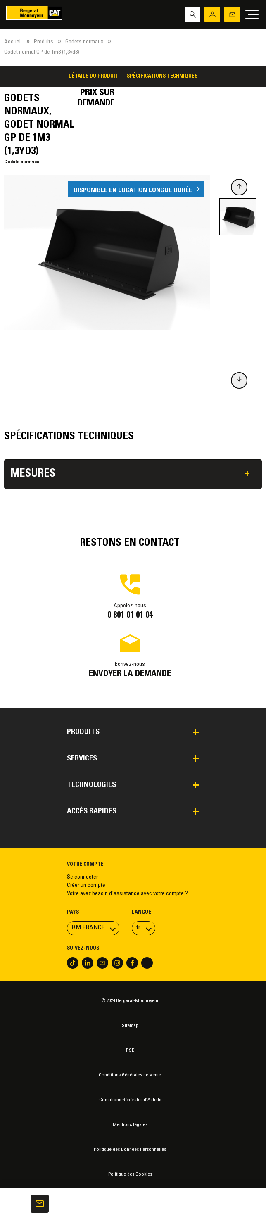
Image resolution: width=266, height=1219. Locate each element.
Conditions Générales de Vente (130, 1075)
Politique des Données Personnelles (130, 1149)
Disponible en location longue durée (133, 190)
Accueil (13, 42)
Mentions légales (130, 1124)
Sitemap (130, 1025)
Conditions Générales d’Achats (130, 1100)
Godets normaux (84, 42)
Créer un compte (86, 886)
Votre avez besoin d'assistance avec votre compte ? (127, 894)
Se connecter (82, 877)
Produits (43, 42)
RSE (130, 1050)
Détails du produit (94, 76)
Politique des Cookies (130, 1174)
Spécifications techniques (162, 76)
